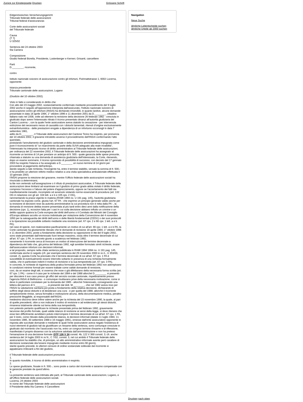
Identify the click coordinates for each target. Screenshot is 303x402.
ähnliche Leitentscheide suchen (148, 25)
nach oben (144, 398)
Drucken (37, 3)
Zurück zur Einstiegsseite (17, 3)
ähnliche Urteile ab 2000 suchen (149, 28)
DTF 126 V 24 (62, 334)
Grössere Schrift (115, 3)
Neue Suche (138, 20)
